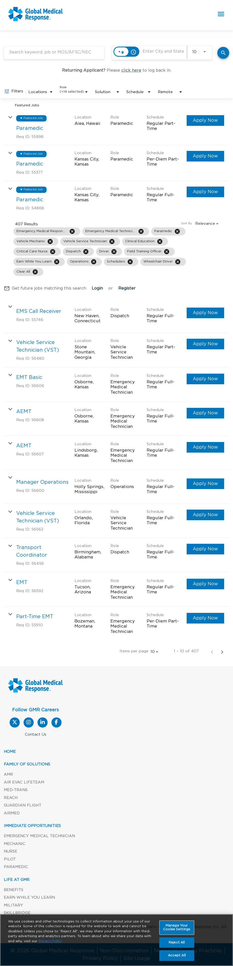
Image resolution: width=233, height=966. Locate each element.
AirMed (12, 813)
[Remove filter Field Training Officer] (167, 252)
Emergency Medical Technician (39, 836)
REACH (10, 798)
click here (131, 70)
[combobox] (54, 52)
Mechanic (14, 844)
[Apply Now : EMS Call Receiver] (205, 313)
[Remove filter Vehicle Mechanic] (50, 241)
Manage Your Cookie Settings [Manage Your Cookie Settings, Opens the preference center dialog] (176, 928)
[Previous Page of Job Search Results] (212, 652)
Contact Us (35, 734)
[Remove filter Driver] (114, 252)
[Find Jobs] (223, 53)
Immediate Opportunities (32, 826)
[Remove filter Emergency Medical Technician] (141, 231)
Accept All (177, 956)
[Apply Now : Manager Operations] (205, 483)
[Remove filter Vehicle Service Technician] (112, 241)
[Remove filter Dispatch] (86, 252)
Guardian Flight (22, 805)
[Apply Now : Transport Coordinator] (205, 549)
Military (13, 905)
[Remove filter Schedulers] (130, 262)
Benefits (13, 890)
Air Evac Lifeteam (24, 782)
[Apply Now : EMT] (205, 584)
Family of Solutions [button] (27, 764)
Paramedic (16, 867)
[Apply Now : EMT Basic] (205, 379)
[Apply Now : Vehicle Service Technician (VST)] (205, 344)
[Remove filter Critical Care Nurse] (53, 252)
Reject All (177, 943)
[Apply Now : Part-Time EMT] (205, 618)
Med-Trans (16, 790)
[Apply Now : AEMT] (205, 413)
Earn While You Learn (29, 897)
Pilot (10, 859)
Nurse (10, 851)
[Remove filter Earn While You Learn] (57, 262)
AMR (8, 774)
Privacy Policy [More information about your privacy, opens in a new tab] (50, 941)
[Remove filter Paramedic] (177, 231)
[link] (116, 127)
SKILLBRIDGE (17, 913)
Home (10, 752)
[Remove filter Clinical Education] (160, 241)
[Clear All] (35, 272)
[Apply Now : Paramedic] (205, 120)
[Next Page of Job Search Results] (222, 652)
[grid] (104, 251)
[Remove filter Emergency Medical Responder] (72, 231)
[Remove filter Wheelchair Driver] (178, 262)
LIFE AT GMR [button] (16, 880)
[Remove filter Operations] (94, 262)
